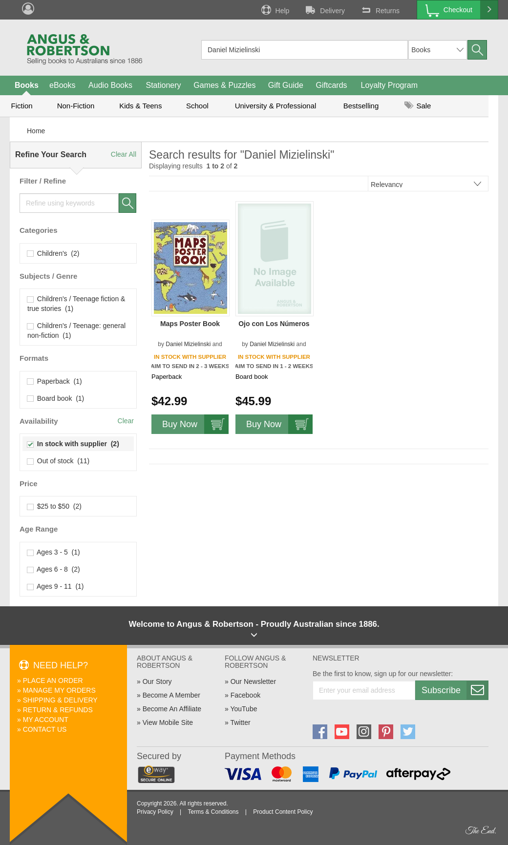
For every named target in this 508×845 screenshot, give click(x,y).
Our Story (157, 681)
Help (274, 9)
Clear (126, 421)
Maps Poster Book (190, 324)
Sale (417, 106)
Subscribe (455, 690)
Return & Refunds (58, 710)
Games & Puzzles (224, 85)
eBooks (62, 85)
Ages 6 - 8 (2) (53, 569)
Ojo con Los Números (273, 324)
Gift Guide (285, 85)
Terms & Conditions (213, 811)
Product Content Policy (283, 811)
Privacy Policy (155, 811)
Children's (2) (53, 253)
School (197, 106)
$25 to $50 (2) (54, 506)
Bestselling (361, 106)
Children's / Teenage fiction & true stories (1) (76, 303)
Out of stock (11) (58, 461)
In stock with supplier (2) (73, 444)
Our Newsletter (253, 681)
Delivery (324, 9)
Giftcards (331, 85)
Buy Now (195, 424)
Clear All (123, 154)
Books (27, 85)
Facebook (245, 695)
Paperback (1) (54, 381)
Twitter (240, 722)
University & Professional (276, 106)
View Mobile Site (168, 722)
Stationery (163, 85)
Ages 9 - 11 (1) (55, 586)
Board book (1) (55, 398)
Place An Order (53, 680)
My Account (45, 719)
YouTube (243, 709)
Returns (380, 9)
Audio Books (110, 85)
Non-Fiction (76, 106)
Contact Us (45, 729)
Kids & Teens (140, 106)
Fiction (21, 106)
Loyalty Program (389, 85)
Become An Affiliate (172, 709)
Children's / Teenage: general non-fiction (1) (76, 330)
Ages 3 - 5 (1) (53, 552)
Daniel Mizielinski (188, 344)
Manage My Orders (59, 690)
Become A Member (171, 695)
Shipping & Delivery (60, 700)
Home (36, 131)
